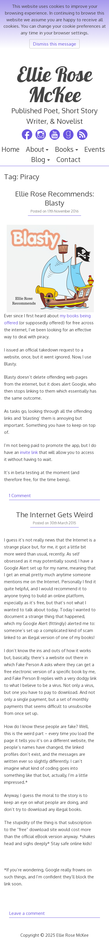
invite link (29, 452)
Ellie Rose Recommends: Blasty (54, 198)
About (35, 149)
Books (64, 149)
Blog (38, 159)
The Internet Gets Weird (54, 514)
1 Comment (20, 495)
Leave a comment (27, 913)
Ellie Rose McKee (54, 84)
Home (10, 149)
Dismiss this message (54, 44)
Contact (68, 159)
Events (94, 149)
